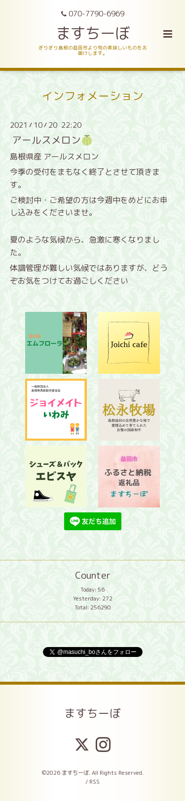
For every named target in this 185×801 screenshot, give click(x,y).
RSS (94, 782)
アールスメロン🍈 (52, 139)
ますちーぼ (93, 33)
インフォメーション (92, 95)
